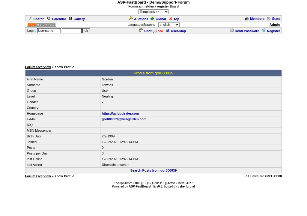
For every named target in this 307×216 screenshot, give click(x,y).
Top (173, 19)
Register (271, 31)
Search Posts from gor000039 (153, 170)
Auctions (138, 19)
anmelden (146, 6)
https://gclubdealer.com (120, 113)
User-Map (176, 31)
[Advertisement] (153, 48)
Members (254, 18)
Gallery (77, 19)
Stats (273, 18)
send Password (245, 31)
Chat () (147, 31)
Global (158, 19)
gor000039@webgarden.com (124, 119)
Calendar (56, 19)
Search (36, 19)
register (163, 6)
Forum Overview (38, 67)
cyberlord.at (186, 186)
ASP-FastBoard (140, 186)
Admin (275, 24)
